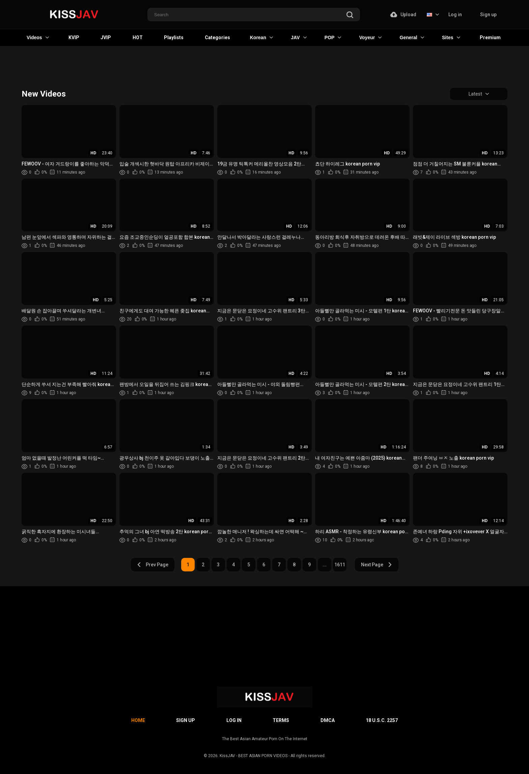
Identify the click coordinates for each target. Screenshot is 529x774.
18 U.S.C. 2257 (382, 720)
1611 (339, 564)
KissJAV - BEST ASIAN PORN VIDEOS (253, 755)
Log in (455, 14)
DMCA (328, 720)
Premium (490, 37)
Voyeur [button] (370, 37)
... (325, 564)
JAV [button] (298, 37)
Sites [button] (451, 37)
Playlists (174, 37)
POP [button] (333, 37)
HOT (138, 37)
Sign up (488, 14)
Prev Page (152, 564)
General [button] (412, 37)
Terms (281, 720)
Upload (403, 14)
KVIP (73, 37)
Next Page (376, 564)
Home (138, 720)
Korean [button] (261, 37)
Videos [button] (38, 37)
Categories (217, 37)
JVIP (106, 37)
